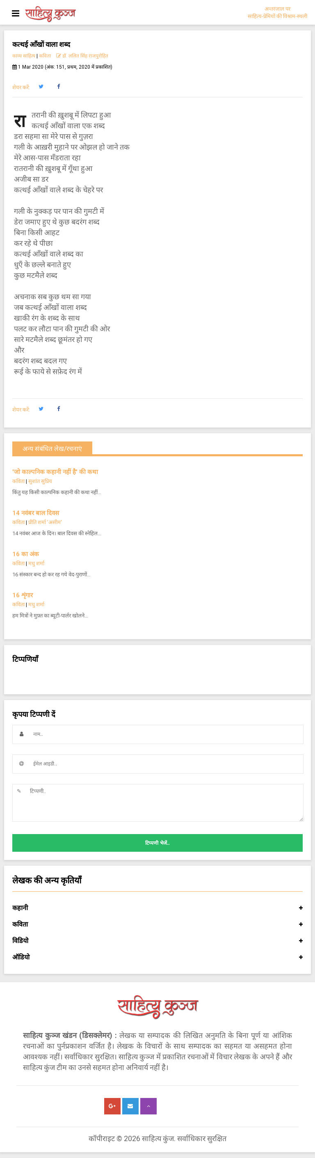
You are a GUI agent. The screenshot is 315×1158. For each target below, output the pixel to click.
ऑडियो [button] (157, 957)
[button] (41, 86)
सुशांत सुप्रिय (40, 481)
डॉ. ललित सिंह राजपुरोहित (82, 56)
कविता (45, 56)
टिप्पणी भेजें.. (157, 843)
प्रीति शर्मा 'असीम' (45, 522)
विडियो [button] (157, 941)
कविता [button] (157, 924)
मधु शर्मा (36, 563)
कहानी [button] (157, 908)
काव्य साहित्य (23, 56)
